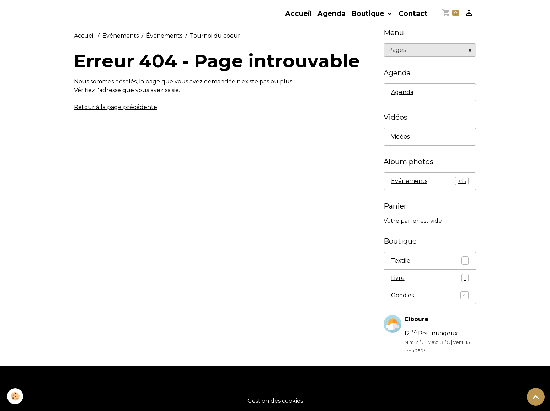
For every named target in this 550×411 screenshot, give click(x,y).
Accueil (298, 13)
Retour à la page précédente (115, 107)
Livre (430, 278)
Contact (413, 13)
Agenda (331, 13)
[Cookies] (15, 396)
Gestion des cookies (275, 401)
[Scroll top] (536, 397)
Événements (120, 35)
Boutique (368, 13)
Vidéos (400, 136)
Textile (430, 260)
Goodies (430, 295)
